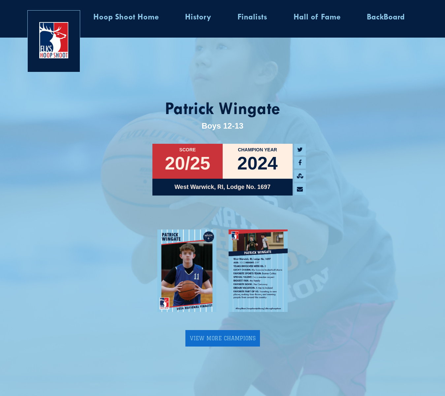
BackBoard (386, 17)
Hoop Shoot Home (126, 17)
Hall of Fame (317, 17)
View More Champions (223, 338)
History (198, 17)
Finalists (252, 17)
